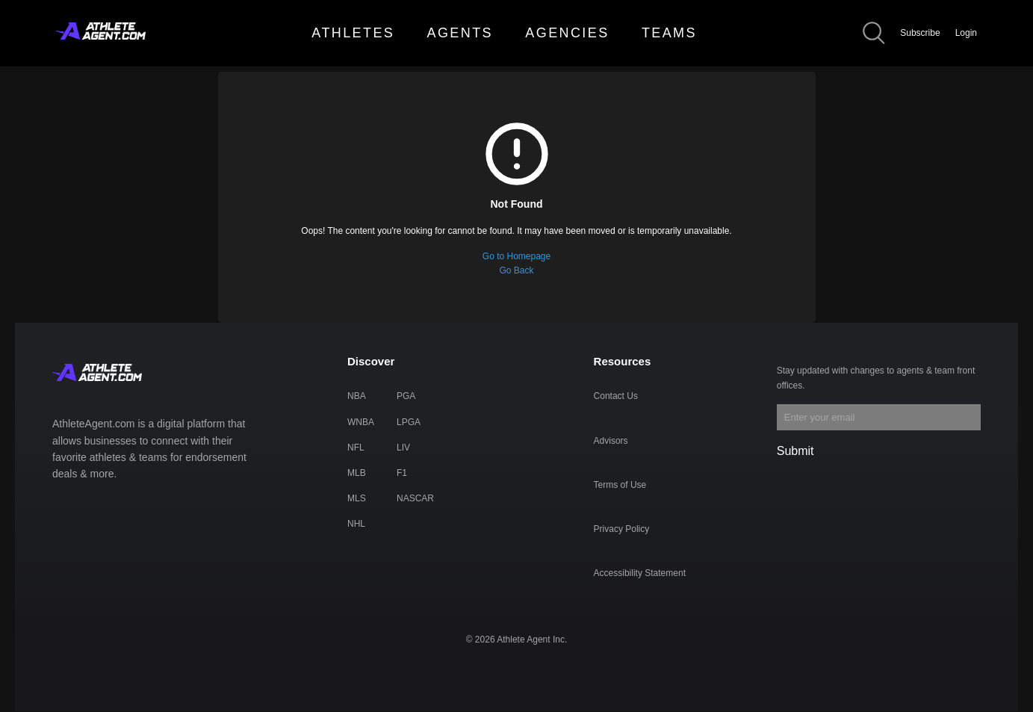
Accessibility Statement (640, 573)
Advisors (611, 441)
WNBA (360, 422)
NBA (356, 396)
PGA (406, 396)
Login (966, 33)
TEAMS (669, 32)
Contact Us (616, 396)
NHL (356, 523)
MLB (356, 473)
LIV (403, 447)
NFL (356, 447)
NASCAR (415, 498)
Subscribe (920, 33)
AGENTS (460, 32)
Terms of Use (620, 485)
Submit (795, 451)
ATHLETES (352, 32)
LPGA (409, 422)
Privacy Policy (622, 529)
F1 (402, 473)
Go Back (516, 270)
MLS (356, 498)
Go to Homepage (516, 256)
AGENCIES (567, 32)
